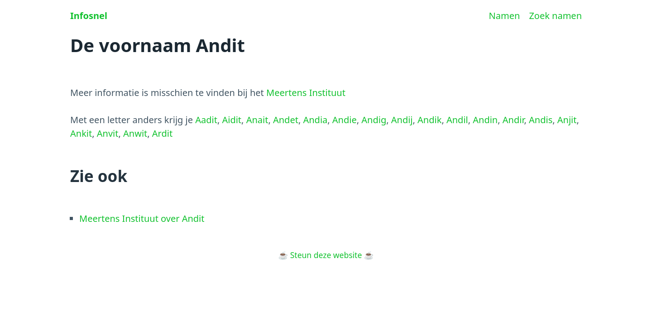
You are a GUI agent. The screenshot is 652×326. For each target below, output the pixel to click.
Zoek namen (555, 16)
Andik (429, 120)
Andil (457, 120)
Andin (485, 120)
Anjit (567, 120)
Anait (257, 120)
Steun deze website (326, 254)
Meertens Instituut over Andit (141, 218)
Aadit (206, 120)
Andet (285, 120)
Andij (402, 120)
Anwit (135, 133)
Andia (315, 120)
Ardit (162, 133)
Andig (373, 120)
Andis (540, 120)
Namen (504, 16)
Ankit (81, 133)
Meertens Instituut (305, 92)
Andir (513, 120)
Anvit (108, 133)
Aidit (231, 120)
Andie (344, 120)
